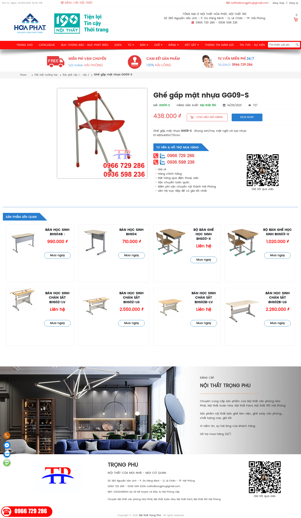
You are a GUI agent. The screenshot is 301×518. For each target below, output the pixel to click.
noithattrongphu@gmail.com (250, 3)
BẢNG (173, 44)
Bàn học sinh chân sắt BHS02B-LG (277, 298)
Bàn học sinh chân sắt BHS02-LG (131, 298)
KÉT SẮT (192, 44)
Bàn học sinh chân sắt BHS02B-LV (204, 298)
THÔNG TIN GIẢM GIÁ (219, 44)
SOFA (117, 44)
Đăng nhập (278, 3)
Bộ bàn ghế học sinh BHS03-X (203, 234)
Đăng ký (293, 3)
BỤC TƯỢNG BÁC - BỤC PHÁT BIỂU (84, 44)
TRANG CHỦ (24, 44)
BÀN (144, 44)
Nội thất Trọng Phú (150, 515)
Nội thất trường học (46, 74)
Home (23, 74)
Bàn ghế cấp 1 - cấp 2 (76, 74)
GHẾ (158, 44)
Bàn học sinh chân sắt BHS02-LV (57, 298)
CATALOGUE (47, 44)
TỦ (131, 44)
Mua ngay (57, 255)
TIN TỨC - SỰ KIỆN (252, 44)
